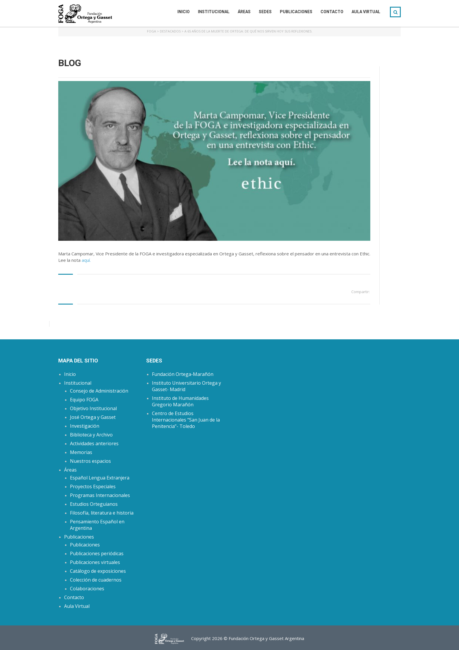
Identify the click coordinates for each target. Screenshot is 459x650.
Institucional (214, 11)
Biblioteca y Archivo (91, 434)
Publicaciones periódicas (97, 553)
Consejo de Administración (99, 391)
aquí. (86, 260)
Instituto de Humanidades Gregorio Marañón (180, 401)
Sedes (265, 11)
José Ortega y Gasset (93, 417)
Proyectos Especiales (93, 486)
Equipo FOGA (84, 399)
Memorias (81, 452)
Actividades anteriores (94, 443)
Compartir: (360, 291)
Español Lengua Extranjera (99, 477)
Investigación (84, 426)
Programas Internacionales (100, 495)
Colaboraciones (87, 588)
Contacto (332, 11)
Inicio (183, 11)
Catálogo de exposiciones (98, 571)
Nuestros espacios (90, 461)
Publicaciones (296, 11)
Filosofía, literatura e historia (101, 513)
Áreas (244, 11)
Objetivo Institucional (93, 408)
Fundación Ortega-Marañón (182, 374)
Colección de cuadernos (95, 580)
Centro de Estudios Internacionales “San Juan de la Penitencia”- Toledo (186, 419)
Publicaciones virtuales (95, 562)
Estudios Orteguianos (94, 504)
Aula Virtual (366, 11)
